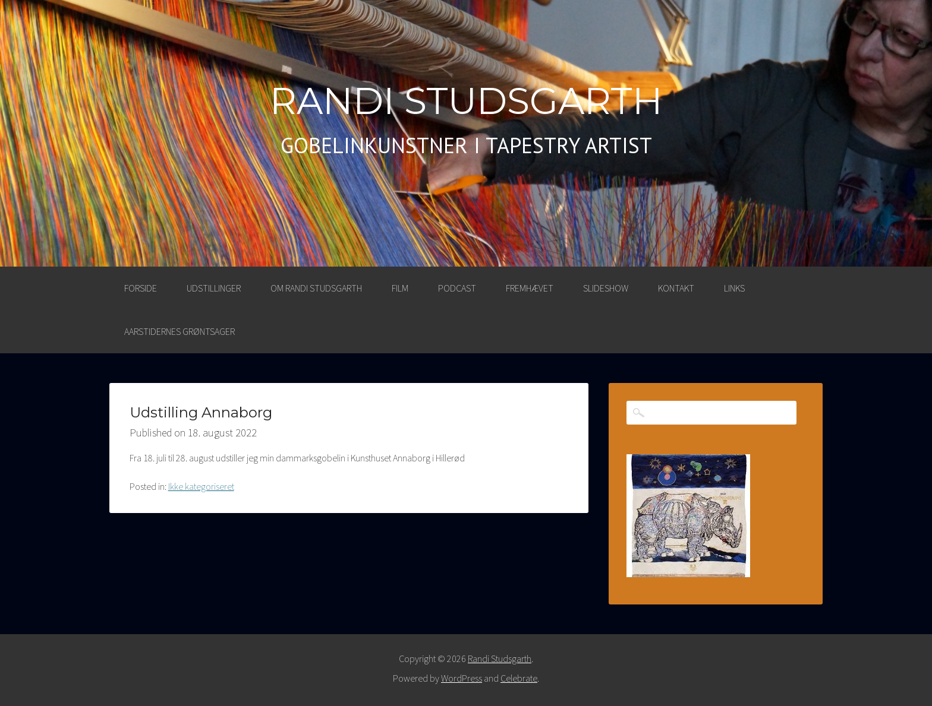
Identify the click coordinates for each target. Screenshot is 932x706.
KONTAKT (676, 288)
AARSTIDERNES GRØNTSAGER (179, 331)
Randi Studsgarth (466, 101)
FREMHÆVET (529, 288)
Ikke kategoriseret (201, 486)
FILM (400, 288)
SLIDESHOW (605, 288)
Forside (140, 288)
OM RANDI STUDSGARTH (316, 288)
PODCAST (457, 288)
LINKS (734, 288)
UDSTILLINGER (214, 288)
